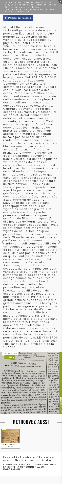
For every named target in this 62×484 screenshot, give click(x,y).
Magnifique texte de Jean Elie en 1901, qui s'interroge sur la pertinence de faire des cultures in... (3, 242)
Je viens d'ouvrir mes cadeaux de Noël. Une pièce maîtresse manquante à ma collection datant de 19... (58, 242)
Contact (47, 460)
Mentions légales (27, 460)
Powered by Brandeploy (19, 457)
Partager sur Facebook (20, 18)
